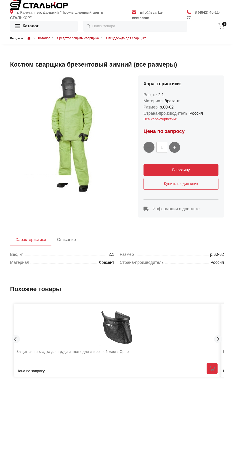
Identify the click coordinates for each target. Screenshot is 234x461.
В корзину (181, 170)
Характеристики (31, 239)
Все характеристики (160, 119)
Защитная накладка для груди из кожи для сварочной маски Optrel (73, 352)
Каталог (27, 26)
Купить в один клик (181, 183)
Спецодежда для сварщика (126, 38)
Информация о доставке (171, 209)
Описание (66, 239)
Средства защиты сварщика (78, 38)
